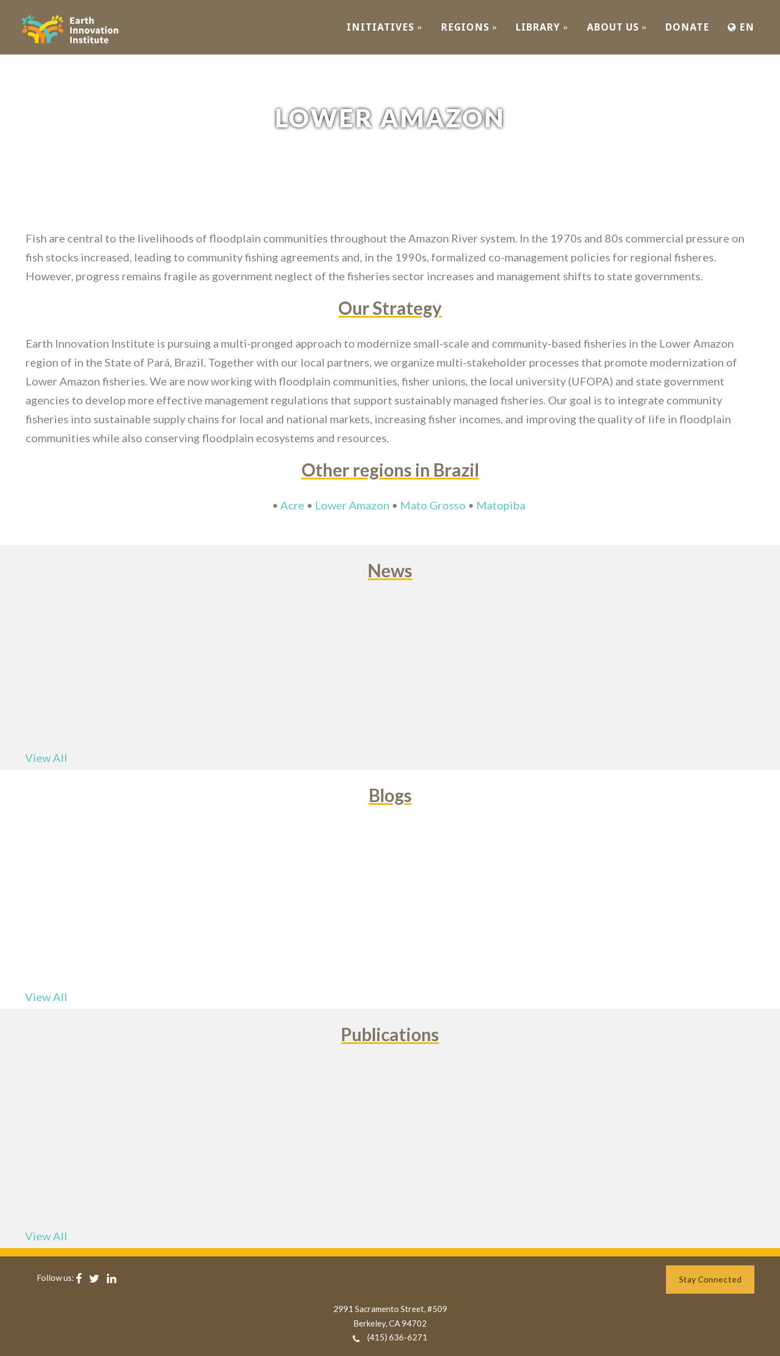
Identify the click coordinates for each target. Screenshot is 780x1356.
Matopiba (500, 505)
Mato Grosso (433, 505)
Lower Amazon (352, 505)
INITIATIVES (385, 27)
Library (542, 27)
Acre (292, 505)
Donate (687, 27)
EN (741, 27)
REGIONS (469, 27)
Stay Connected (710, 1279)
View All (46, 757)
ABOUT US (617, 27)
